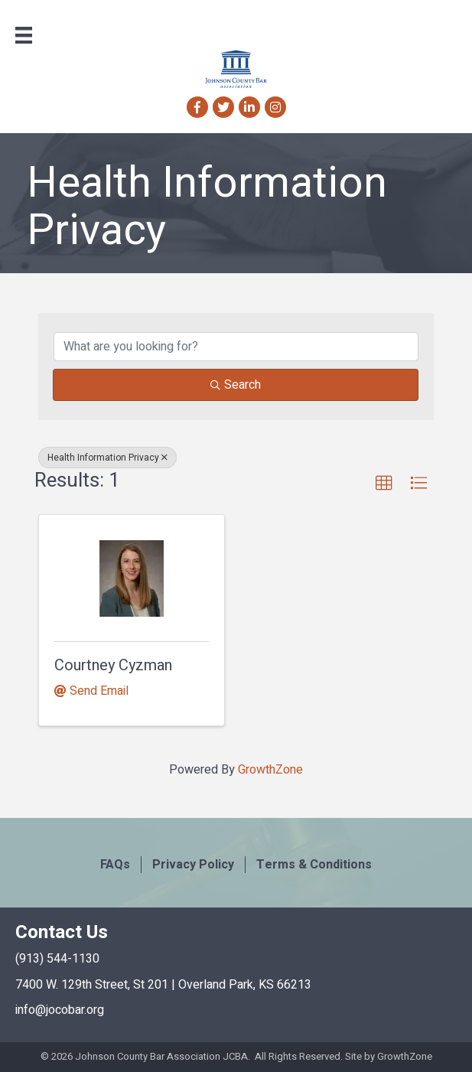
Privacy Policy (193, 864)
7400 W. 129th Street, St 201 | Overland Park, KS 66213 (163, 985)
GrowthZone (270, 770)
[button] (384, 483)
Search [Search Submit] (235, 385)
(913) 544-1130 (57, 959)
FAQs (115, 864)
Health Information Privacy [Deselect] (107, 457)
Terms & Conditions (314, 864)
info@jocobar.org (59, 1010)
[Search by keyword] (236, 346)
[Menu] (23, 35)
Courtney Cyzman (113, 665)
